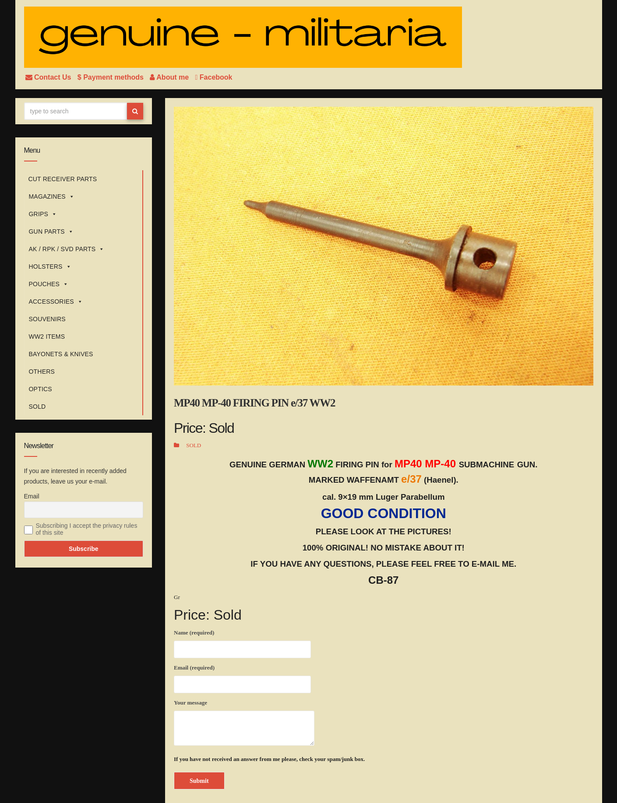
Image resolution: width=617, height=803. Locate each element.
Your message (244, 722)
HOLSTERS (50, 266)
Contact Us (49, 77)
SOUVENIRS (47, 319)
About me (170, 77)
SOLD (37, 406)
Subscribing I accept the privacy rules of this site (87, 529)
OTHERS (42, 371)
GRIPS (43, 213)
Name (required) (242, 642)
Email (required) (242, 677)
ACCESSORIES (56, 301)
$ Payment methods (112, 77)
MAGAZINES (51, 196)
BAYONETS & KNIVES (61, 354)
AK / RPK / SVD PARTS (67, 248)
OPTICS (40, 389)
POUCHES (49, 284)
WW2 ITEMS (47, 336)
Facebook (214, 77)
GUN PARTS (51, 231)
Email (31, 496)
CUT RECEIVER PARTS (62, 178)
